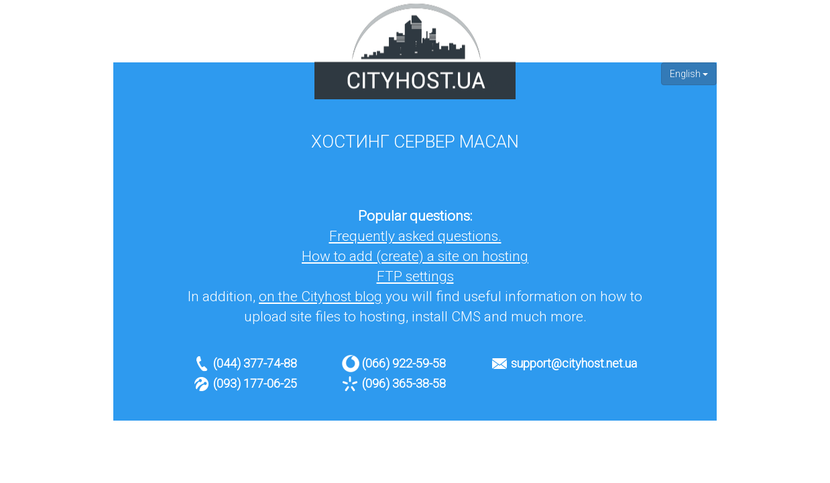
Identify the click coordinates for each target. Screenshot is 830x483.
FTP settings (415, 276)
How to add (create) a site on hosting (415, 256)
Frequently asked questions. (415, 236)
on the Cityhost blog (320, 296)
